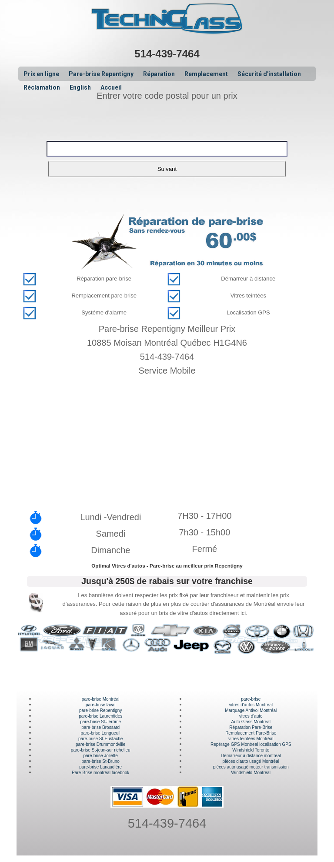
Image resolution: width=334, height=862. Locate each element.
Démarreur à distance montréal (251, 755)
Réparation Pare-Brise (250, 727)
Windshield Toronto (250, 750)
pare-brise (251, 699)
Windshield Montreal (251, 772)
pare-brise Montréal (101, 699)
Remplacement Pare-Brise (250, 733)
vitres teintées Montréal (250, 738)
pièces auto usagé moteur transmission (251, 767)
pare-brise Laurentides (100, 716)
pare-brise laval (100, 704)
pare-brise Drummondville (100, 744)
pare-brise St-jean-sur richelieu (100, 750)
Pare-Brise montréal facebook (100, 772)
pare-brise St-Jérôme (100, 721)
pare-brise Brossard (100, 727)
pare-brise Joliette (100, 755)
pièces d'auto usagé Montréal (251, 761)
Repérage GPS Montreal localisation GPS (250, 744)
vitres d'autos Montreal (251, 704)
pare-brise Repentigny (100, 710)
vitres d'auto (251, 716)
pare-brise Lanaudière (100, 767)
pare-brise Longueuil (100, 733)
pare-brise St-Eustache (100, 738)
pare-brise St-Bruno (101, 761)
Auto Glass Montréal (251, 721)
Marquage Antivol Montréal (251, 710)
